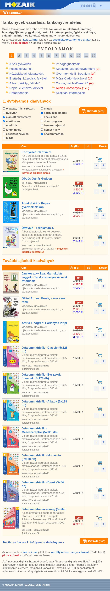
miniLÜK (10, 125)
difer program (51, 121)
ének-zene (49, 117)
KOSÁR (89, 111)
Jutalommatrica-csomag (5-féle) (44, 509)
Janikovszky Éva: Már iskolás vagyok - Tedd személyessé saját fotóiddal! (44, 277)
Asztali (46, 584)
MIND (8, 138)
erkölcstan (11, 121)
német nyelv (50, 129)
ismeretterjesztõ (53, 125)
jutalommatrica (52, 133)
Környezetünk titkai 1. (37, 152)
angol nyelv (12, 129)
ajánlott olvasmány (17, 117)
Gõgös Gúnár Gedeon (37, 178)
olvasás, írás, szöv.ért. (19, 108)
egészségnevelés (16, 133)
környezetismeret (54, 112)
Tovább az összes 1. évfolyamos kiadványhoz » (33, 542)
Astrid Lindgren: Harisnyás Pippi (44, 323)
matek (46, 108)
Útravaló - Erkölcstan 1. (38, 228)
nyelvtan (10, 112)
